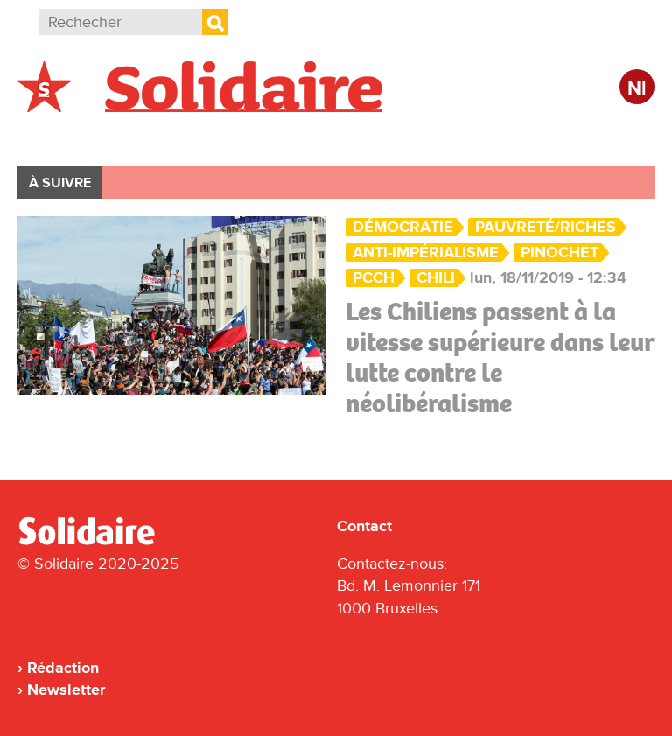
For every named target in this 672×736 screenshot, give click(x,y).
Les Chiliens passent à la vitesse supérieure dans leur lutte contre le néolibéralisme (500, 357)
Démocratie (403, 227)
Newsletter (66, 689)
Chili (435, 278)
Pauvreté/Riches (545, 227)
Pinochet (559, 252)
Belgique (68, 137)
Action (288, 137)
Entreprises (389, 137)
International (182, 137)
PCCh (374, 278)
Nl (637, 89)
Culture (494, 137)
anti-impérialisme (426, 252)
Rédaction (63, 667)
